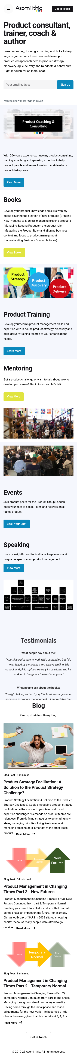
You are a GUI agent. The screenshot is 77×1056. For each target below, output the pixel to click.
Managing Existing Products (21, 225)
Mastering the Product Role (21, 230)
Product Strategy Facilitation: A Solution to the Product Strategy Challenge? (33, 787)
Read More (25, 834)
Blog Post (9, 775)
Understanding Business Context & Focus (30, 240)
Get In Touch (62, 8)
